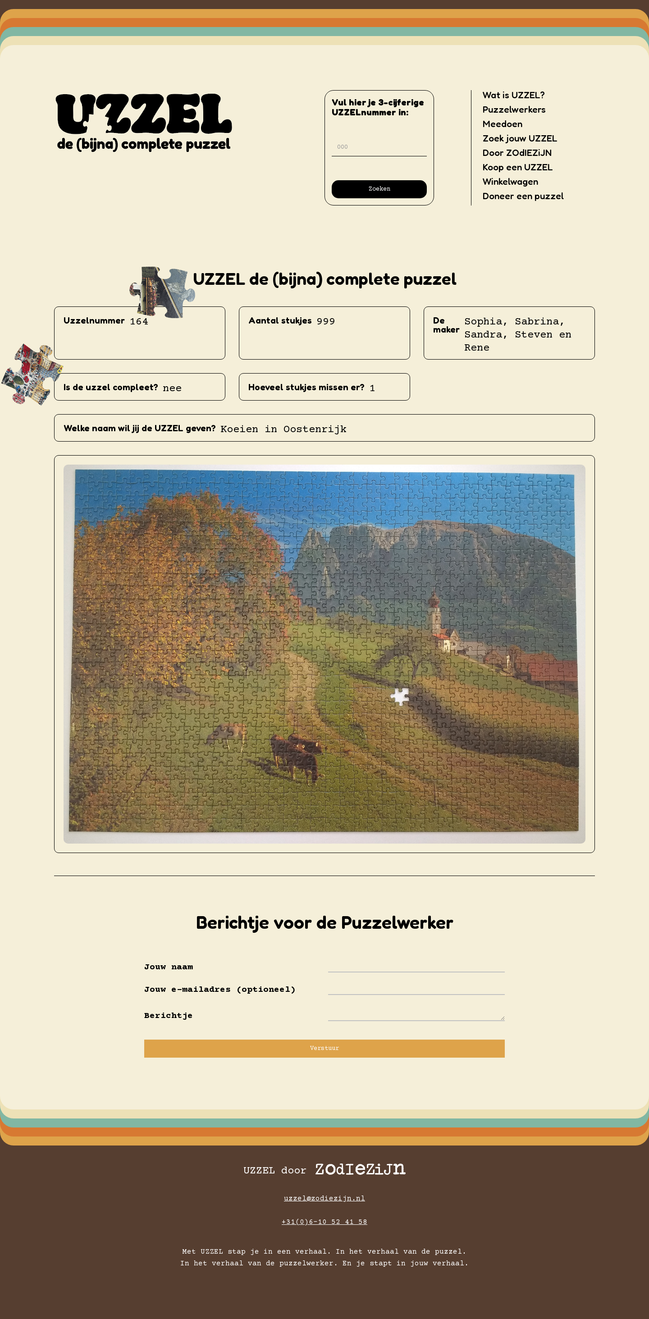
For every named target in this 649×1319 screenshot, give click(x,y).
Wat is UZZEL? (514, 95)
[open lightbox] (324, 654)
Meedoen (502, 124)
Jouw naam (168, 967)
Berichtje (168, 1016)
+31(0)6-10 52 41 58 (324, 1222)
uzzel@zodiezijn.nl (324, 1199)
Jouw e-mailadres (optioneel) (220, 990)
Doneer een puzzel (523, 196)
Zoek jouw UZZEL (520, 138)
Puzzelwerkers (514, 109)
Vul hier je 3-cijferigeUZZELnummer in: (378, 107)
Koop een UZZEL (518, 167)
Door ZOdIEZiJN (517, 153)
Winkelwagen (510, 182)
